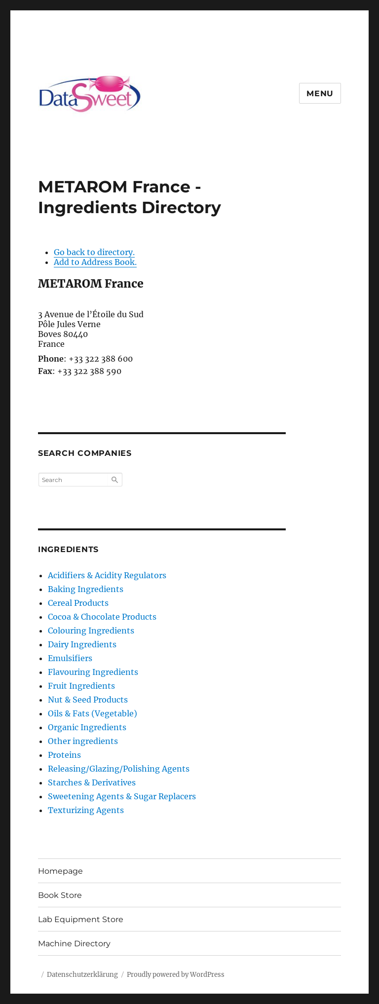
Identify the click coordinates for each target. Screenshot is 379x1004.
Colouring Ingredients (91, 630)
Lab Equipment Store (80, 919)
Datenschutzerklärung (82, 974)
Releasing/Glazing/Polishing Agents (119, 769)
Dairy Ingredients (82, 644)
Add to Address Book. (95, 262)
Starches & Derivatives (92, 782)
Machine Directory (74, 943)
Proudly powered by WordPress (176, 974)
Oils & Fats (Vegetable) (92, 713)
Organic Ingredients (87, 727)
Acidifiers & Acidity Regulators (107, 575)
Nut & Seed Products (88, 700)
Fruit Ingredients (81, 686)
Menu (320, 93)
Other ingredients (83, 741)
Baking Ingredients (85, 589)
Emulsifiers (70, 658)
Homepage (60, 871)
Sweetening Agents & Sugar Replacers (122, 796)
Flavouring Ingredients (93, 672)
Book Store (60, 895)
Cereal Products (78, 603)
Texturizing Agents (86, 810)
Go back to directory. (94, 252)
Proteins (64, 755)
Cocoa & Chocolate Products (102, 617)
